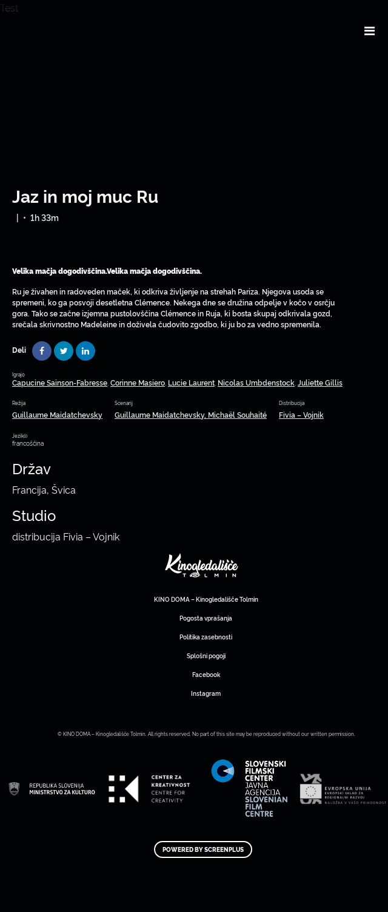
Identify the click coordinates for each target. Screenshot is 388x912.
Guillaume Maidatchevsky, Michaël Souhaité (191, 414)
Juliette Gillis (320, 382)
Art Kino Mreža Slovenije (202, 565)
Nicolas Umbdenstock (256, 382)
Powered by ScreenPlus (203, 849)
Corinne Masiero (137, 382)
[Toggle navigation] (369, 30)
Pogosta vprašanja (205, 618)
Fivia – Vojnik (301, 414)
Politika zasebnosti (205, 637)
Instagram (206, 693)
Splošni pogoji (206, 655)
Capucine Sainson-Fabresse (59, 382)
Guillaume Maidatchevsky (57, 414)
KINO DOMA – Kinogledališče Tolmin (206, 599)
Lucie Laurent (191, 382)
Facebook (206, 674)
